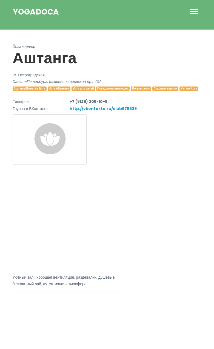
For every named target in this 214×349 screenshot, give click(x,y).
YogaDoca (36, 12)
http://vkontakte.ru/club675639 (103, 108)
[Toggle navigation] (193, 12)
